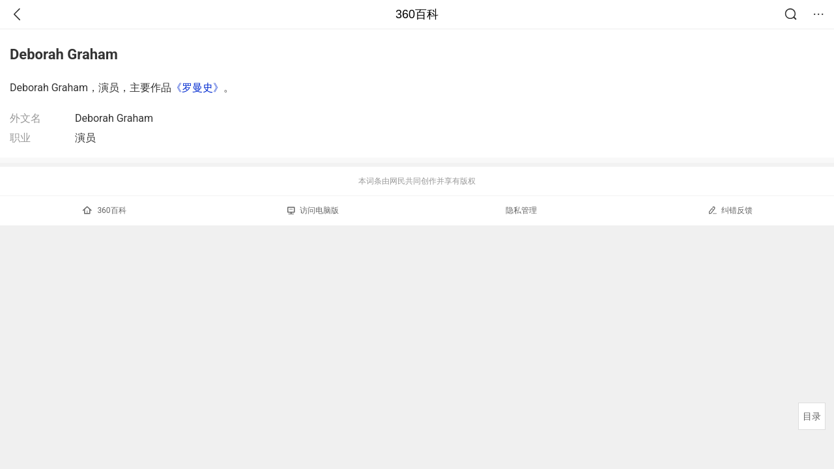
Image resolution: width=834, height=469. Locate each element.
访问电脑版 (313, 210)
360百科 (417, 14)
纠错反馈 (730, 210)
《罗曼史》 (197, 87)
